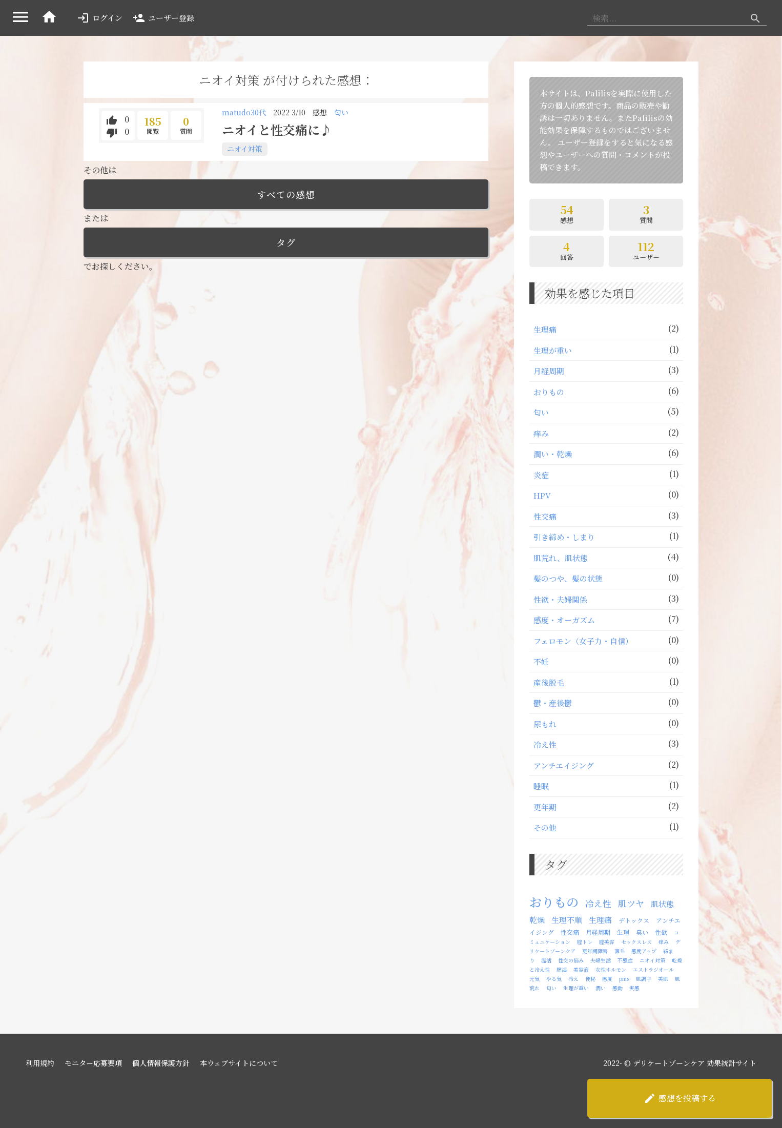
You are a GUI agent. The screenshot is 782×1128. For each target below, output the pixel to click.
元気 (534, 978)
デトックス (634, 920)
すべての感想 (286, 194)
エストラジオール (653, 969)
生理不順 (566, 919)
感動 (617, 988)
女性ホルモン (610, 969)
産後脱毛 (548, 683)
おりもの (548, 392)
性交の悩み (571, 960)
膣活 (562, 969)
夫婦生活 (600, 960)
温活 (546, 960)
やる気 (554, 978)
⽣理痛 (545, 329)
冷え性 (545, 745)
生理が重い (576, 988)
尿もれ (545, 724)
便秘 (590, 978)
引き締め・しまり (564, 537)
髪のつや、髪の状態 (568, 578)
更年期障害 (595, 951)
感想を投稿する (680, 1098)
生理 (623, 932)
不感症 (625, 960)
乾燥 (537, 919)
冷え (573, 978)
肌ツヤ (631, 903)
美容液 (581, 969)
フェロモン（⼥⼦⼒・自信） (583, 641)
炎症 (541, 475)
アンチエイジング (563, 766)
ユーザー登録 (171, 18)
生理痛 (600, 919)
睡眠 (541, 786)
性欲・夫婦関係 (560, 599)
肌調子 (643, 978)
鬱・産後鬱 (552, 703)
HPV (542, 495)
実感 (634, 988)
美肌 (663, 978)
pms (624, 978)
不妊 (541, 662)
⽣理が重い (552, 350)
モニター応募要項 (93, 1063)
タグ (286, 242)
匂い (341, 112)
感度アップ (643, 951)
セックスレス (636, 942)
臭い (642, 932)
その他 (545, 828)
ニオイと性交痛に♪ (277, 129)
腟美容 (606, 942)
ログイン (107, 18)
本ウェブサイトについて (239, 1063)
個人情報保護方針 (161, 1063)
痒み (541, 433)
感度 (607, 978)
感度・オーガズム (564, 620)
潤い (600, 988)
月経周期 (548, 371)
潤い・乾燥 (552, 454)
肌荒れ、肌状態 (560, 558)
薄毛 (619, 951)
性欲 (661, 932)
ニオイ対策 (244, 148)
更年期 (545, 807)
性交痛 (545, 516)
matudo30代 (244, 112)
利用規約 (40, 1063)
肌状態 (662, 903)
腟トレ (584, 942)
